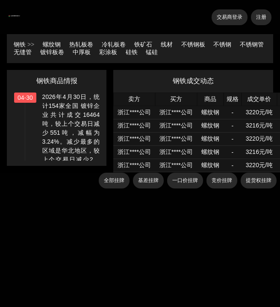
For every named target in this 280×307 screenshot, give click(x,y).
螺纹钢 (52, 44)
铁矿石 (144, 44)
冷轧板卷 (114, 44)
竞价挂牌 (222, 180)
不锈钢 (223, 44)
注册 (261, 17)
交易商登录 (229, 17)
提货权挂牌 (258, 180)
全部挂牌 (114, 180)
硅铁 (132, 52)
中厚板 (82, 52)
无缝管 (23, 52)
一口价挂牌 (185, 180)
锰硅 (152, 52)
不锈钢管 (252, 44)
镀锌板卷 (53, 52)
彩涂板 (109, 52)
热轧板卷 (82, 44)
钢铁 (20, 44)
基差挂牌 (148, 180)
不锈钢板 (194, 44)
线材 (167, 44)
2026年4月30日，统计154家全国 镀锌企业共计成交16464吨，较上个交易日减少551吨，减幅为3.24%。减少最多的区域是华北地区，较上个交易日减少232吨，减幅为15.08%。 (71, 132)
